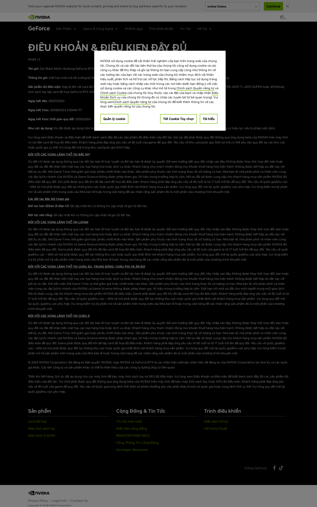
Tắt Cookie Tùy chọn (178, 119)
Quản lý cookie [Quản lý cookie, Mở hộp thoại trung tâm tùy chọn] (114, 119)
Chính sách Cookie (113, 93)
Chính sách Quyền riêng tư (195, 88)
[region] (160, 91)
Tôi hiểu (209, 119)
